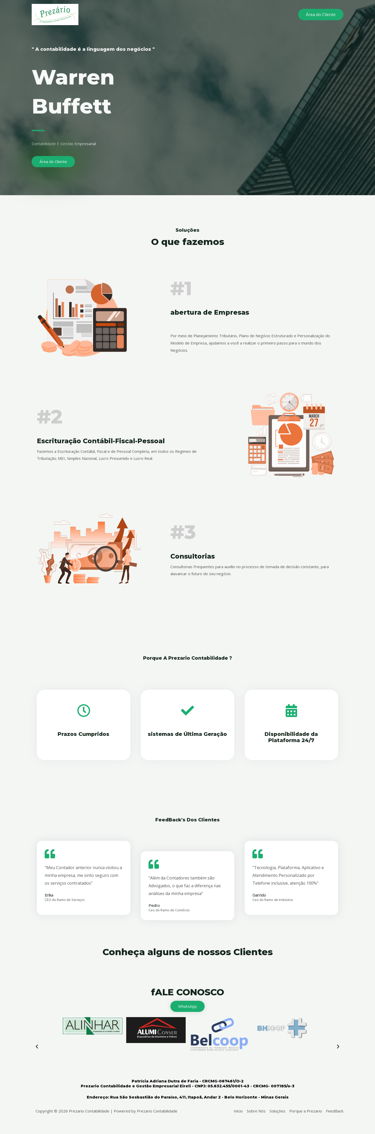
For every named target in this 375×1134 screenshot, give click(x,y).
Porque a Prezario (305, 1111)
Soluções (277, 1111)
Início (238, 1111)
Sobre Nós (256, 1111)
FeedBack (334, 1111)
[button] (36, 1047)
